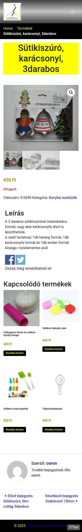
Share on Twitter (20, 260)
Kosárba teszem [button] (15, 353)
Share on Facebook (10, 260)
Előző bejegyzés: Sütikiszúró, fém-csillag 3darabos (18, 501)
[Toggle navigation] (72, 11)
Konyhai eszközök (63, 198)
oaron (51, 463)
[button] (71, 92)
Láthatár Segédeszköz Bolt (47, 526)
